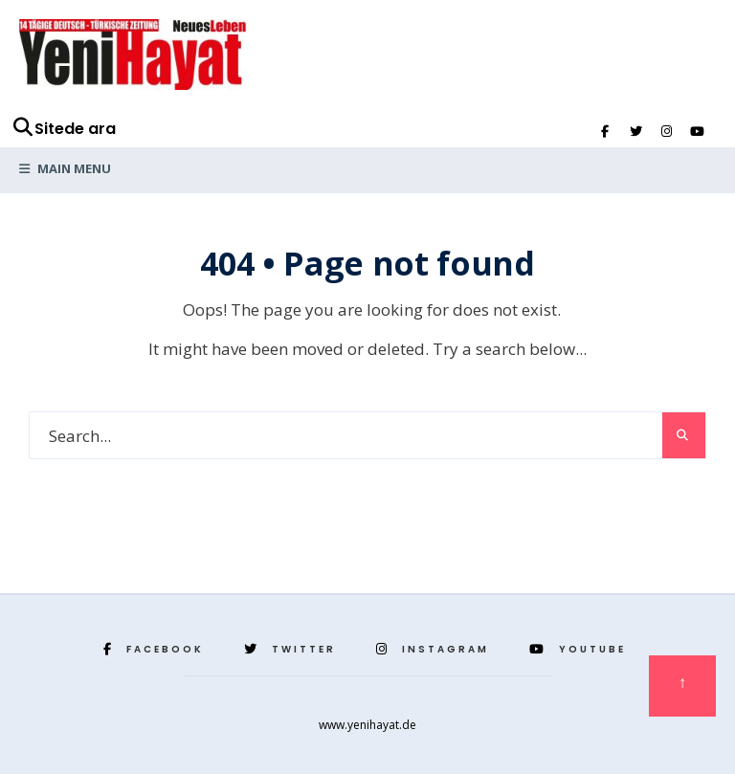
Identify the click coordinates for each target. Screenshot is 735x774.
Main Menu (65, 168)
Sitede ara (63, 129)
